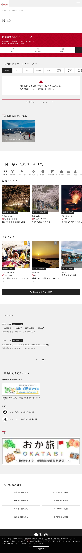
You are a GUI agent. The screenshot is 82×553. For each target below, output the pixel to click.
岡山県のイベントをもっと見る (41, 102)
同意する (41, 549)
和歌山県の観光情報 (61, 492)
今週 (28, 70)
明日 (17, 70)
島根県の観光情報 (61, 500)
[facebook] (36, 535)
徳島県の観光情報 (21, 517)
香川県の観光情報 (61, 517)
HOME (4, 10)
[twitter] (41, 535)
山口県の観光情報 (61, 509)
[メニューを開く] (78, 3)
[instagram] (46, 534)
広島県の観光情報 (21, 509)
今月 (49, 70)
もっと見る (41, 359)
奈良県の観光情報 (21, 492)
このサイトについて (27, 543)
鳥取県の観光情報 (21, 500)
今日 (7, 70)
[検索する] (78, 50)
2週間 (38, 70)
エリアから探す (12, 10)
